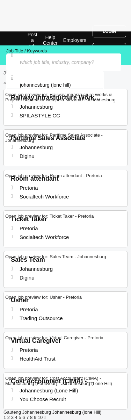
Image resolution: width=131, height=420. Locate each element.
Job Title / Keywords (26, 50)
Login (109, 31)
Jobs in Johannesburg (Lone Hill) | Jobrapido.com (22, 38)
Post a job (32, 40)
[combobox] (55, 85)
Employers (74, 40)
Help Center (50, 40)
